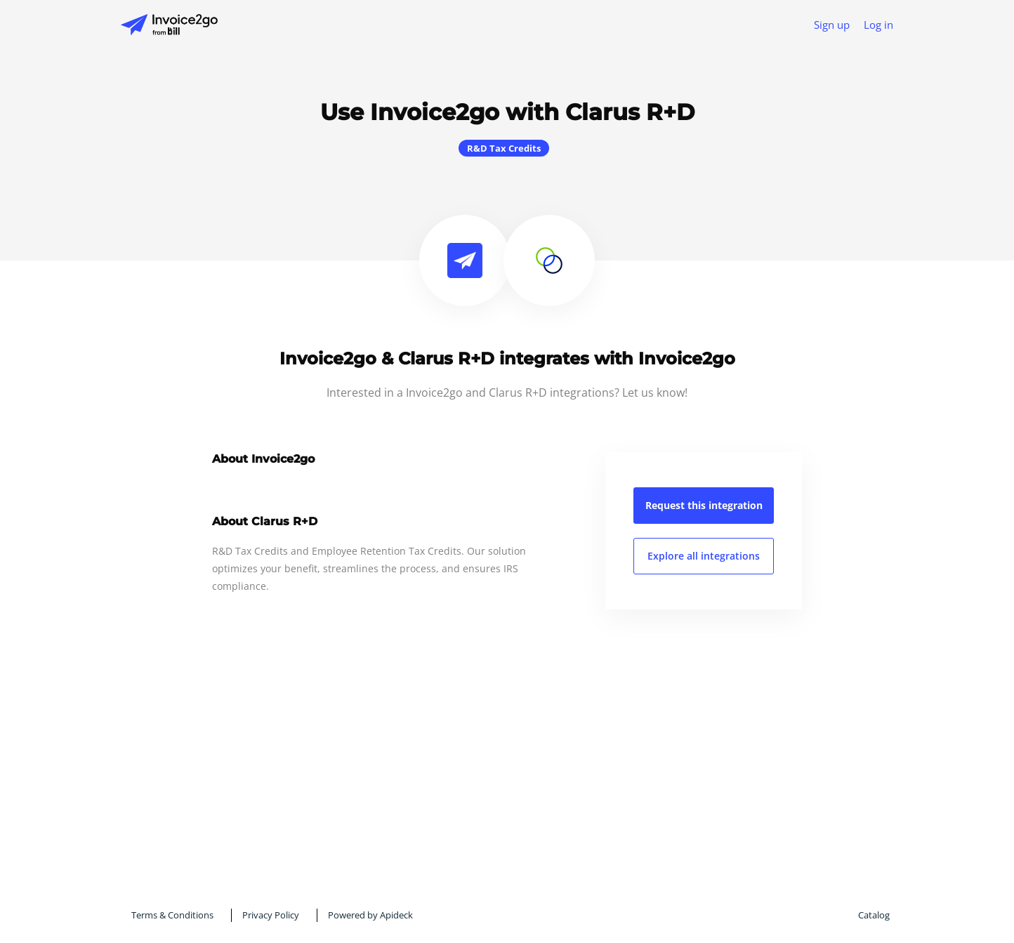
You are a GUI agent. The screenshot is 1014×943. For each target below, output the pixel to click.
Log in (878, 25)
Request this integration (704, 505)
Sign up (832, 25)
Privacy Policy (270, 915)
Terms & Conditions (172, 915)
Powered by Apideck (370, 915)
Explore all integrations (703, 555)
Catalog (874, 915)
